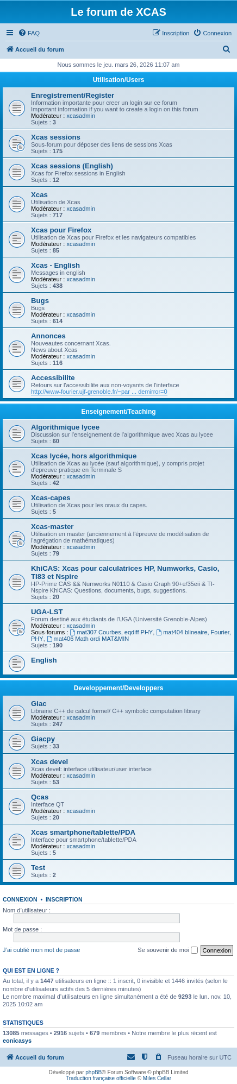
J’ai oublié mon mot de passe (41, 950)
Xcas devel (49, 762)
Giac (39, 703)
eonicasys (17, 1040)
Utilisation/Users (119, 80)
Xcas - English (55, 265)
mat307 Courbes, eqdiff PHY (111, 632)
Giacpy (43, 739)
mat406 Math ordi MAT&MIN (88, 638)
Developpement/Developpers (119, 688)
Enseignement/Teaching (118, 411)
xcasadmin (80, 115)
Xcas (39, 195)
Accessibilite (53, 378)
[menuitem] (29, 33)
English (44, 660)
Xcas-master (52, 526)
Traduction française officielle (101, 1078)
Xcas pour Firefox (61, 230)
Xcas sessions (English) (72, 166)
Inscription (64, 899)
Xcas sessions (55, 137)
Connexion (20, 899)
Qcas (39, 797)
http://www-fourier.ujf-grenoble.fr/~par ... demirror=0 (99, 391)
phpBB (93, 1072)
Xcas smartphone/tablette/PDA (83, 832)
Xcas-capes (51, 498)
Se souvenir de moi (167, 950)
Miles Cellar (157, 1078)
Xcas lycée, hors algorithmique (83, 456)
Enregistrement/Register (72, 95)
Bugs (40, 301)
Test (38, 868)
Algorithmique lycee (65, 427)
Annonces (48, 336)
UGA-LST (47, 612)
